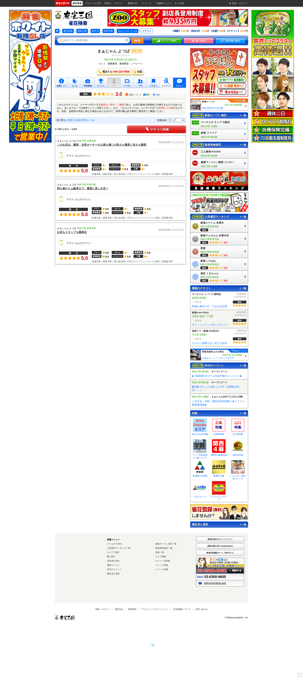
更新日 (71, 120)
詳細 (156, 94)
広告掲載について (181, 609)
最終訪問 (81, 120)
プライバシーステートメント (155, 609)
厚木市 (95, 31)
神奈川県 (82, 31)
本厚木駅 (108, 31)
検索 (137, 40)
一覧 (242, 115)
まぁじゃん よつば (127, 31)
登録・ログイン (102, 609)
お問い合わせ (201, 609)
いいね (91, 120)
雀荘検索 (68, 31)
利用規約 (132, 609)
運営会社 (119, 609)
